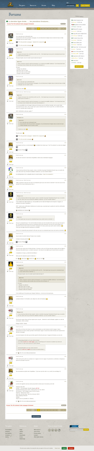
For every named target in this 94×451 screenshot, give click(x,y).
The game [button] (22, 5)
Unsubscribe (72, 431)
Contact (36, 435)
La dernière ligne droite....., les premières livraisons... (28, 21)
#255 (65, 296)
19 (56, 28)
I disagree (71, 448)
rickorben (11, 147)
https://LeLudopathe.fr (48, 174)
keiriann (11, 53)
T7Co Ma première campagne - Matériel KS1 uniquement (31, 42)
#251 (65, 213)
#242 (65, 48)
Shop (53, 5)
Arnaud (10, 172)
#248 (65, 167)
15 (44, 28)
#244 (65, 91)
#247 (65, 155)
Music (21, 433)
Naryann (11, 301)
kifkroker (11, 266)
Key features (8, 433)
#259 (65, 368)
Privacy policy (37, 433)
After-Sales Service (38, 437)
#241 (65, 33)
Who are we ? (37, 429)
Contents (7, 435)
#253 (65, 246)
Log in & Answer (36, 416)
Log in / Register (85, 5)
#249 (65, 180)
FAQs (21, 429)
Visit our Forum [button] (79, 66)
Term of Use (37, 431)
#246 (65, 142)
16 (47, 28)
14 (41, 28)
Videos (21, 431)
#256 (65, 308)
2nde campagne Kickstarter (27, 23)
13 (38, 28)
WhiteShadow (11, 218)
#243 (65, 76)
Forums (44, 5)
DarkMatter (10, 331)
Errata (21, 437)
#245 (65, 114)
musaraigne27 (11, 185)
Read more (57, 448)
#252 (65, 233)
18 (53, 28)
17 (50, 28)
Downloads (22, 435)
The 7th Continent (15, 23)
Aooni (10, 373)
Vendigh (10, 361)
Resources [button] (33, 5)
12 (35, 28)
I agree (64, 448)
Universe (7, 431)
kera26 (10, 96)
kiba (11, 38)
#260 (65, 381)
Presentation (8, 429)
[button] (68, 3)
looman (10, 313)
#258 (65, 356)
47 (62, 28)
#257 (65, 326)
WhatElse (11, 197)
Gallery (7, 437)
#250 (65, 192)
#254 (65, 262)
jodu (18, 52)
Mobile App (22, 438)
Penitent (11, 160)
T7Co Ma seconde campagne (25, 45)
